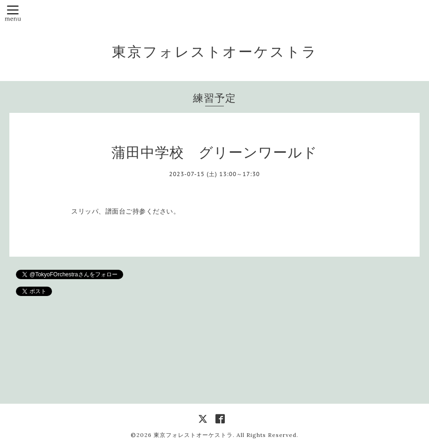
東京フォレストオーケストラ (215, 51)
